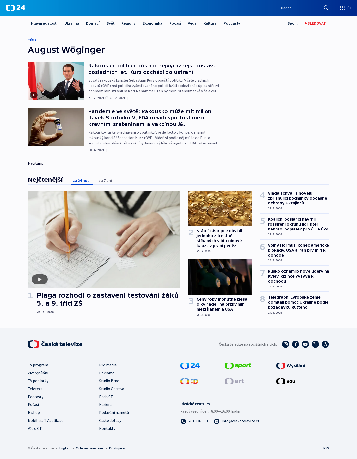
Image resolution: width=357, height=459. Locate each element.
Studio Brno (109, 380)
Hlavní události (44, 23)
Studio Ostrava (111, 388)
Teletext (35, 388)
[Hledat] (326, 8)
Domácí (93, 23)
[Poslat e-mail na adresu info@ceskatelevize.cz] (237, 421)
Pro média (108, 364)
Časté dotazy (110, 420)
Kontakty (107, 428)
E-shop (34, 412)
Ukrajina (71, 23)
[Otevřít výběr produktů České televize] (345, 8)
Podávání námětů (114, 412)
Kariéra (105, 404)
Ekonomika (152, 23)
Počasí (175, 23)
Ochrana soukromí (90, 448)
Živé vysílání (38, 372)
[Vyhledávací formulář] (304, 8)
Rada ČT (106, 396)
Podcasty (232, 23)
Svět (111, 23)
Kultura (210, 23)
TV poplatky (38, 380)
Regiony (128, 23)
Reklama (106, 372)
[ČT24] (15, 8)
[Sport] (292, 23)
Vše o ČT (35, 428)
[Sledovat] (315, 23)
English (65, 448)
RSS (326, 448)
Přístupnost (118, 448)
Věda (192, 23)
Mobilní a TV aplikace (45, 420)
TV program (38, 364)
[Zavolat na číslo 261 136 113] (194, 421)
